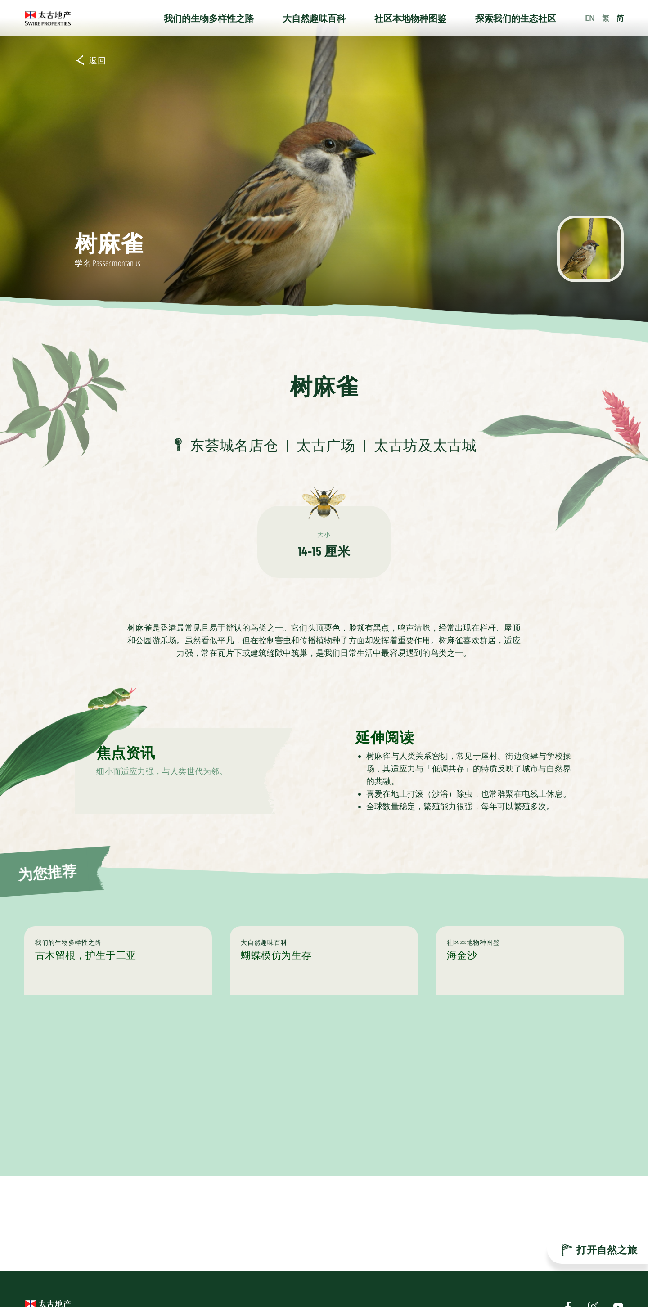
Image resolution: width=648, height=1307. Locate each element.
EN (590, 18)
